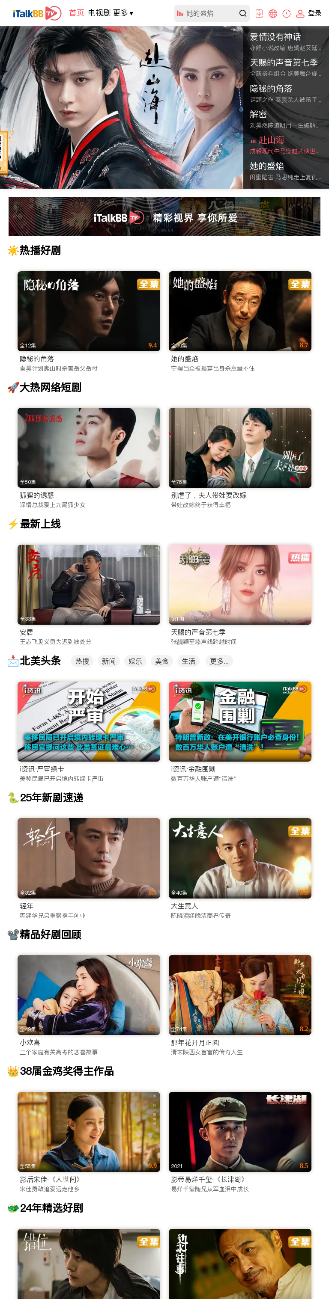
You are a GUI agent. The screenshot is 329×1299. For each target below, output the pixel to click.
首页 (76, 12)
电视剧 (99, 12)
